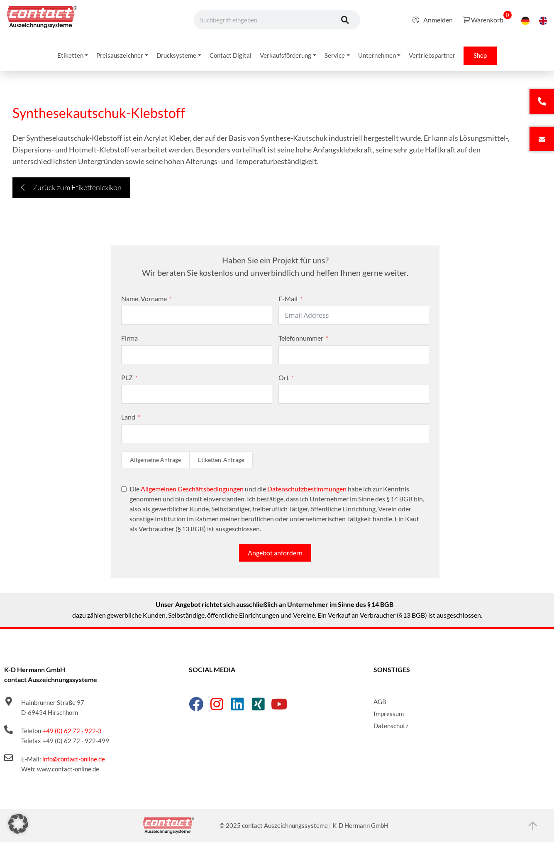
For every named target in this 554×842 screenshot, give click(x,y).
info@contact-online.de (73, 759)
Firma (129, 338)
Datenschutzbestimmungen (307, 489)
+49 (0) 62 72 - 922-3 (72, 730)
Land (128, 417)
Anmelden (432, 20)
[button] (18, 823)
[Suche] (344, 19)
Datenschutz (390, 725)
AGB (379, 701)
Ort (283, 377)
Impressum (388, 713)
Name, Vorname (144, 298)
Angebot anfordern (275, 553)
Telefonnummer (300, 338)
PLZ (127, 377)
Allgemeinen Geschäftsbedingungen (192, 489)
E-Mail (288, 298)
